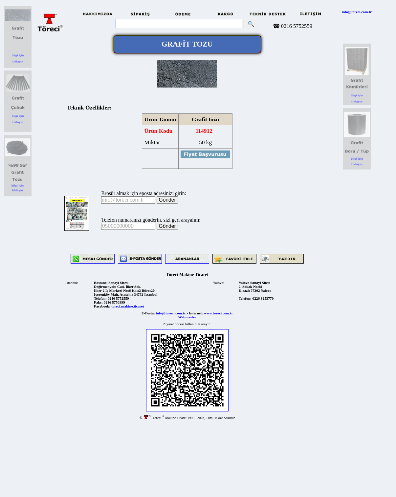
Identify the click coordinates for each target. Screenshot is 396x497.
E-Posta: (148, 313)
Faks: (98, 302)
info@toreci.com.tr (357, 12)
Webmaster (187, 317)
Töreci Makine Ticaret (187, 274)
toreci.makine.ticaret (127, 306)
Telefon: (100, 298)
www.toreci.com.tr (218, 313)
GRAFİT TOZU (187, 44)
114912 (203, 131)
